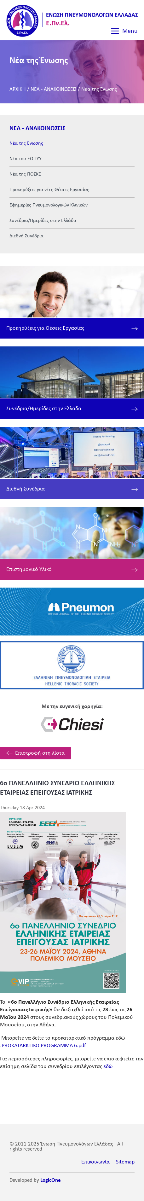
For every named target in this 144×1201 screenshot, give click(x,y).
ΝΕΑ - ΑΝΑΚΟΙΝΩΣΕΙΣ (54, 89)
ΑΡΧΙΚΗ (17, 89)
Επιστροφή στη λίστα (40, 753)
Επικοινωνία (95, 1162)
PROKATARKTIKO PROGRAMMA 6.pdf (44, 1046)
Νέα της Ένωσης (99, 89)
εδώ (108, 1067)
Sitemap (125, 1162)
